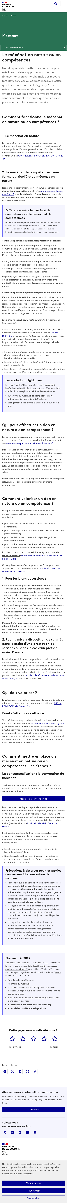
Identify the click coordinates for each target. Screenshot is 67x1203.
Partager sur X (12, 1071)
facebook (20, 1132)
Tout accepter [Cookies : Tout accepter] (33, 1183)
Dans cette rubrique (33, 47)
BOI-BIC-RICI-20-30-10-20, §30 (46, 723)
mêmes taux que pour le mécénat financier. (28, 443)
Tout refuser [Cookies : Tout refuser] (33, 1190)
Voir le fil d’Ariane (9, 16)
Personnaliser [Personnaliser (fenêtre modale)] (33, 1198)
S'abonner (33, 1109)
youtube (35, 1132)
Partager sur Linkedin (20, 1071)
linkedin (12, 1132)
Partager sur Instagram (27, 1071)
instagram (27, 1132)
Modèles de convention (32, 798)
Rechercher (55, 3)
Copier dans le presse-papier (35, 1071)
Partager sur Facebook (5, 1071)
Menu (63, 3)
